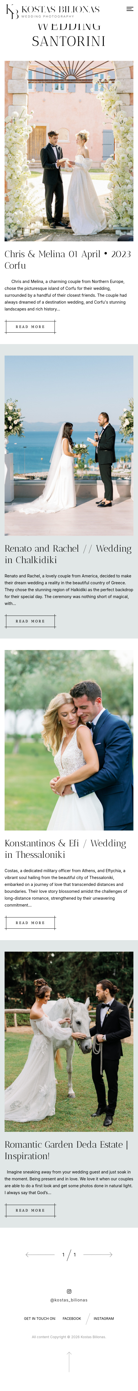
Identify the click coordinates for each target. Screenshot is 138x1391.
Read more (30, 327)
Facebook (72, 1318)
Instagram (104, 1318)
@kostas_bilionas (69, 1299)
